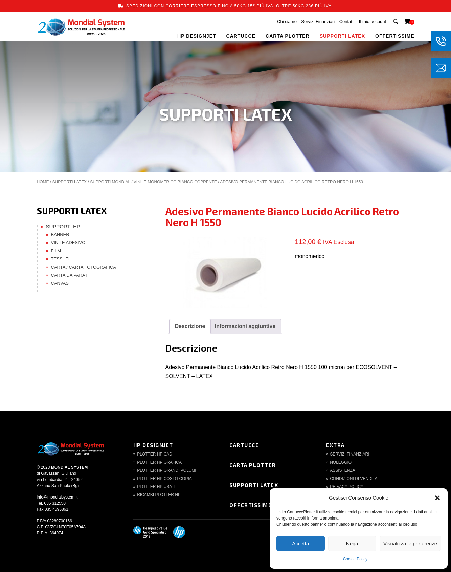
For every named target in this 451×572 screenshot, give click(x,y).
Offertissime (250, 505)
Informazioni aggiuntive (245, 326)
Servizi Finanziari (318, 21)
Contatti (347, 21)
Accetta (300, 543)
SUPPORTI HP (63, 226)
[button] (437, 497)
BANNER (60, 234)
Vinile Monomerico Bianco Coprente (175, 181)
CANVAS (60, 283)
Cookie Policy (355, 559)
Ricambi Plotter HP (159, 494)
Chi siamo (287, 21)
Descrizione (190, 326)
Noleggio (341, 462)
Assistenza (342, 470)
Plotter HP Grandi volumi (166, 470)
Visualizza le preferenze (410, 543)
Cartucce (244, 445)
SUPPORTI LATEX (342, 36)
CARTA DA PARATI (70, 275)
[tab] (190, 326)
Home (43, 181)
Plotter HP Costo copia (164, 478)
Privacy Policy (346, 486)
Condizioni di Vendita (353, 478)
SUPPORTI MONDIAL (110, 181)
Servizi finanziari (349, 454)
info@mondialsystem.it (57, 497)
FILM (56, 250)
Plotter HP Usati (156, 486)
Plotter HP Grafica (159, 462)
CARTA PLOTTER (288, 36)
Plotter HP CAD (154, 454)
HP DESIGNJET (196, 36)
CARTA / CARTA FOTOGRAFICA (83, 267)
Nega (352, 543)
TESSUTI (60, 258)
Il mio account (372, 21)
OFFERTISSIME (394, 36)
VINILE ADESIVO (68, 242)
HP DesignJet (153, 445)
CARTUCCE (241, 36)
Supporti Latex (253, 485)
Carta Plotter (252, 465)
